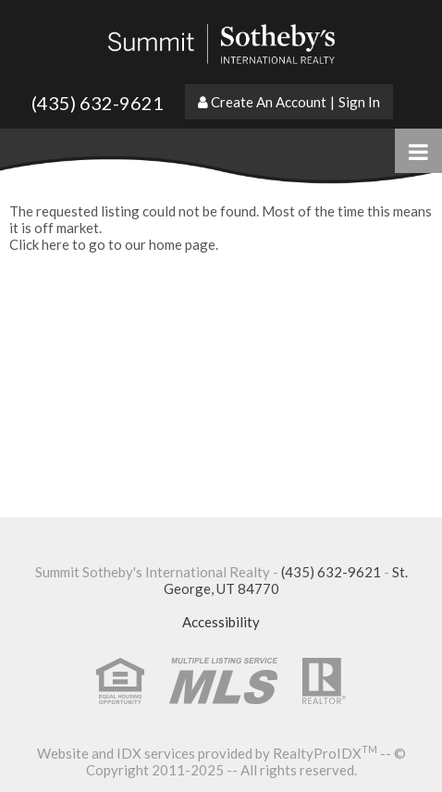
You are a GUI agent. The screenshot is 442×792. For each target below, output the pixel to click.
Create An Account (268, 101)
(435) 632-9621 (97, 103)
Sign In (359, 101)
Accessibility (221, 621)
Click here (39, 244)
